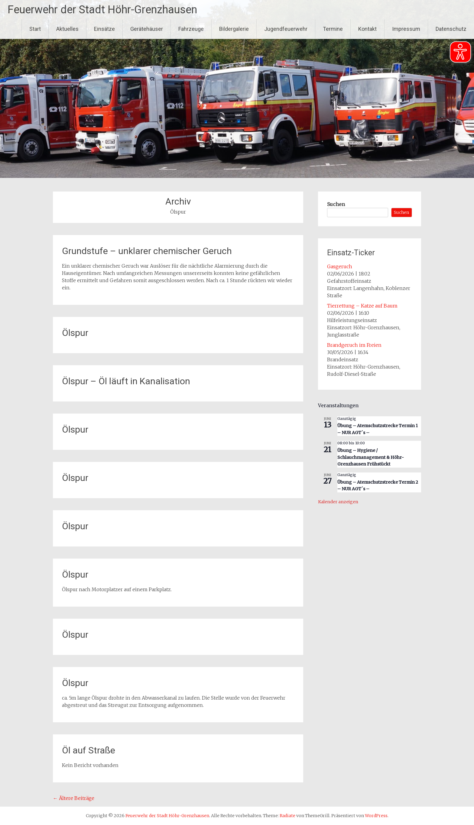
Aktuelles (67, 29)
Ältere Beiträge (73, 798)
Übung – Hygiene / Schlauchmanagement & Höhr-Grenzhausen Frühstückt (370, 457)
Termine (333, 29)
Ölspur (75, 332)
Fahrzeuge (191, 29)
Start (35, 29)
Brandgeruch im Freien (354, 345)
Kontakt (367, 29)
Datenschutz (451, 29)
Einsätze (104, 29)
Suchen (336, 204)
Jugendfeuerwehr (285, 29)
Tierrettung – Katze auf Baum (362, 306)
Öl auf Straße (88, 750)
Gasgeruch (339, 266)
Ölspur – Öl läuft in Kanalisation (126, 381)
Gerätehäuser (146, 29)
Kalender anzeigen (338, 501)
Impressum (406, 29)
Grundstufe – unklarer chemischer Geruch (147, 251)
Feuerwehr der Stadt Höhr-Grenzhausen (102, 9)
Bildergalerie (234, 29)
